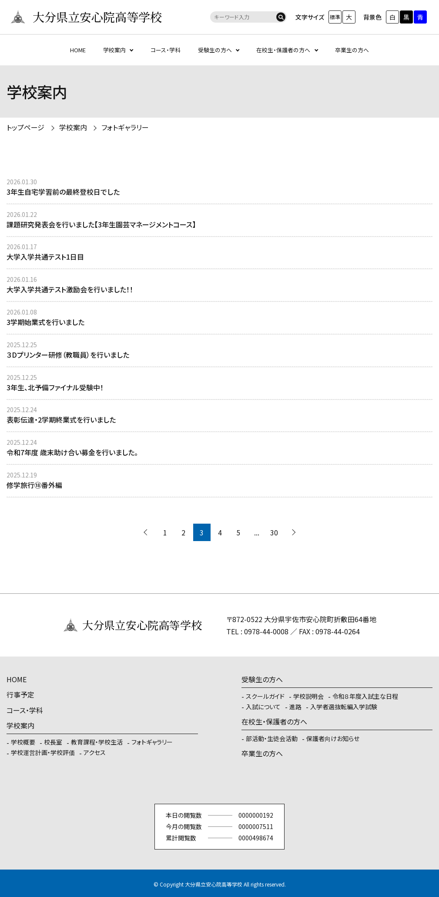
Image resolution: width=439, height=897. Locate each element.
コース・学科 (166, 50)
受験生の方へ (215, 50)
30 (274, 532)
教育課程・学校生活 (97, 742)
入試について (263, 706)
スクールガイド (265, 696)
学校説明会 (308, 696)
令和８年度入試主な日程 (365, 696)
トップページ (25, 127)
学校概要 (23, 742)
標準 (335, 16)
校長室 (53, 742)
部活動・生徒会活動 (272, 738)
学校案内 (114, 50)
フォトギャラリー (125, 127)
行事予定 (20, 694)
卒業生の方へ (352, 50)
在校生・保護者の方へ (283, 50)
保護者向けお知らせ (332, 738)
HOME (78, 50)
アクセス (95, 752)
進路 (295, 706)
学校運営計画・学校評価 (43, 752)
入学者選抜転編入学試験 (343, 706)
